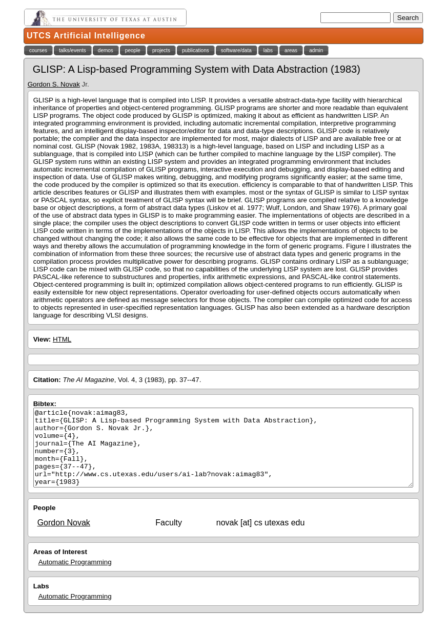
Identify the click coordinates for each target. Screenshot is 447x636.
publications (195, 50)
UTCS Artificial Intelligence (86, 35)
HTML (62, 339)
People (44, 523)
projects (161, 50)
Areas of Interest (60, 567)
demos (105, 50)
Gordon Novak (63, 538)
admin (316, 50)
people (132, 50)
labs (268, 50)
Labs (41, 601)
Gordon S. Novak (54, 84)
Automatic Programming (75, 577)
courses (38, 50)
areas (291, 50)
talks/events (72, 50)
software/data (236, 50)
